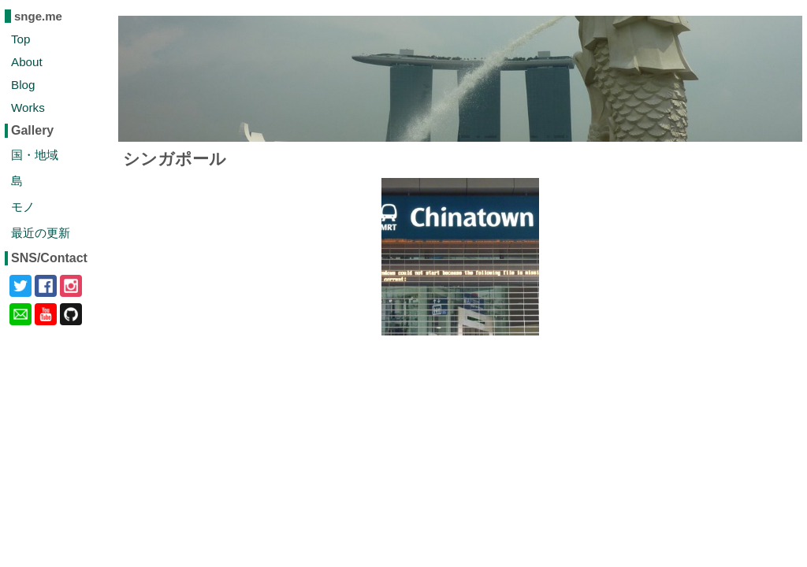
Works (28, 107)
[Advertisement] (460, 447)
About (27, 62)
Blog (23, 84)
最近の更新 (40, 232)
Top (21, 39)
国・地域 (34, 154)
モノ (23, 206)
